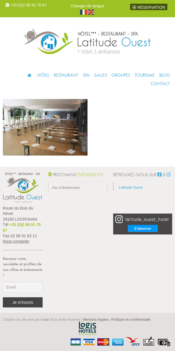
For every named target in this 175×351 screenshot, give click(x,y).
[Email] (23, 287)
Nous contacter (16, 241)
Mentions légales (95, 320)
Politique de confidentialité (130, 320)
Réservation (148, 7)
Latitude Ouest (131, 187)
